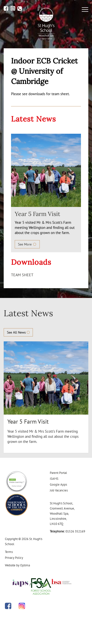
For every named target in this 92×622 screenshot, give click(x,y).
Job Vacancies (59, 490)
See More (27, 244)
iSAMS (54, 479)
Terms (9, 552)
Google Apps (58, 484)
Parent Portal (58, 473)
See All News (18, 332)
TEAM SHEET (22, 274)
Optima (25, 565)
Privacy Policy (14, 558)
